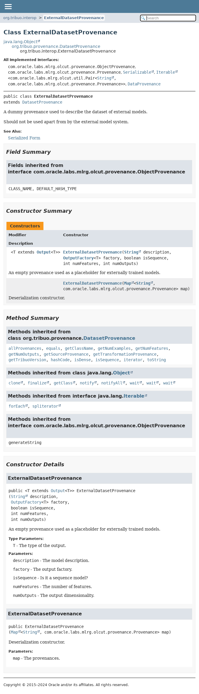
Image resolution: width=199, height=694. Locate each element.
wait (134, 383)
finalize (37, 383)
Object (121, 373)
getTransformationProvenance (124, 354)
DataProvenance (144, 84)
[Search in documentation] (168, 18)
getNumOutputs (24, 354)
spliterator (45, 406)
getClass (63, 383)
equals (53, 348)
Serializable (137, 72)
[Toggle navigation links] (8, 6)
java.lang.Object (20, 41)
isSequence (107, 359)
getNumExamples (114, 348)
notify (87, 383)
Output (44, 252)
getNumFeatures (151, 348)
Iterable (165, 72)
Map (127, 283)
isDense (82, 359)
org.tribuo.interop (19, 18)
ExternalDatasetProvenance (74, 18)
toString (156, 359)
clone (14, 383)
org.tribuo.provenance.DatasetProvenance (56, 46)
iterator (133, 359)
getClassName (79, 348)
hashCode (60, 359)
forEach (17, 406)
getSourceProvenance (66, 354)
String (104, 78)
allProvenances (25, 348)
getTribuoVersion (27, 359)
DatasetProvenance (42, 102)
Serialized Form (24, 138)
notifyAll (111, 383)
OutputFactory (78, 258)
